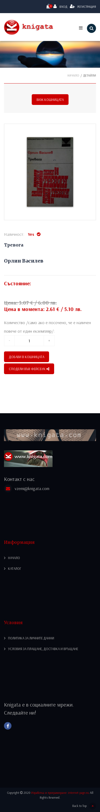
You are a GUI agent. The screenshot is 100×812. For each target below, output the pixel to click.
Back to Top (84, 806)
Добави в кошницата (26, 357)
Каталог (14, 568)
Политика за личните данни (31, 638)
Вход (60, 6)
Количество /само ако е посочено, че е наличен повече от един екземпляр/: (47, 327)
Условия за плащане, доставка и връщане (43, 649)
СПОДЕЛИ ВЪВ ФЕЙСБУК (29, 369)
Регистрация (83, 6)
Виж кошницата (50, 99)
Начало (73, 75)
